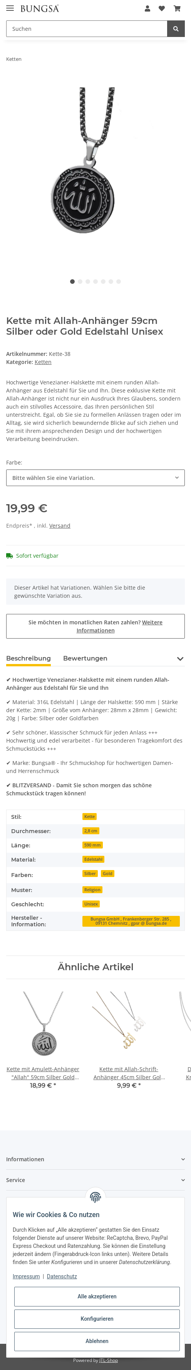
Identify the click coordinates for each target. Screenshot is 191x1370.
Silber (90, 873)
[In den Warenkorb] (12, 83)
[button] (147, 8)
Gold (107, 873)
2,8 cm (90, 830)
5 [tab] (103, 281)
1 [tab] (72, 281)
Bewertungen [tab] (85, 658)
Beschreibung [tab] (28, 658)
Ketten (43, 362)
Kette (89, 816)
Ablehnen (96, 1341)
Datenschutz (62, 1276)
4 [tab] (95, 281)
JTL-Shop (108, 1360)
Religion (92, 889)
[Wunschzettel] (161, 8)
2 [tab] (80, 281)
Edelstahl (93, 859)
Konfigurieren (96, 1319)
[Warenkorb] (177, 8)
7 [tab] (118, 281)
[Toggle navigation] (10, 5)
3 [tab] (87, 281)
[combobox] (95, 478)
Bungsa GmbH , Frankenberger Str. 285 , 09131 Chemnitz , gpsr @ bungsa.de (130, 921)
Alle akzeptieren (96, 1296)
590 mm (92, 845)
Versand (59, 525)
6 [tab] (111, 281)
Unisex (91, 904)
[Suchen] (87, 28)
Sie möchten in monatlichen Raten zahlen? (95, 626)
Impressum (26, 1276)
